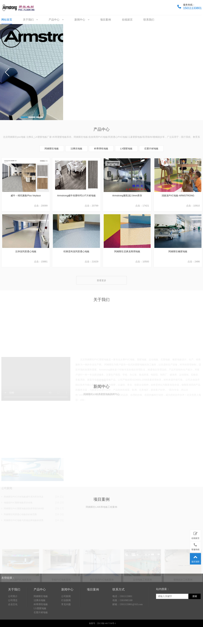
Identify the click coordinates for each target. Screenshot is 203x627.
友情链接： (8, 569)
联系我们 (148, 19)
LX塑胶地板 (126, 148)
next (196, 72)
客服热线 (195, 546)
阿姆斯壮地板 (52, 148)
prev (7, 72)
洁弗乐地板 (76, 148)
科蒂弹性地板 (101, 148)
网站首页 (6, 19)
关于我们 (30, 19)
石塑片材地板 (151, 148)
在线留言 (127, 19)
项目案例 (105, 19)
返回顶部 (195, 558)
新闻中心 (81, 19)
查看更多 (101, 280)
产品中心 (56, 19)
